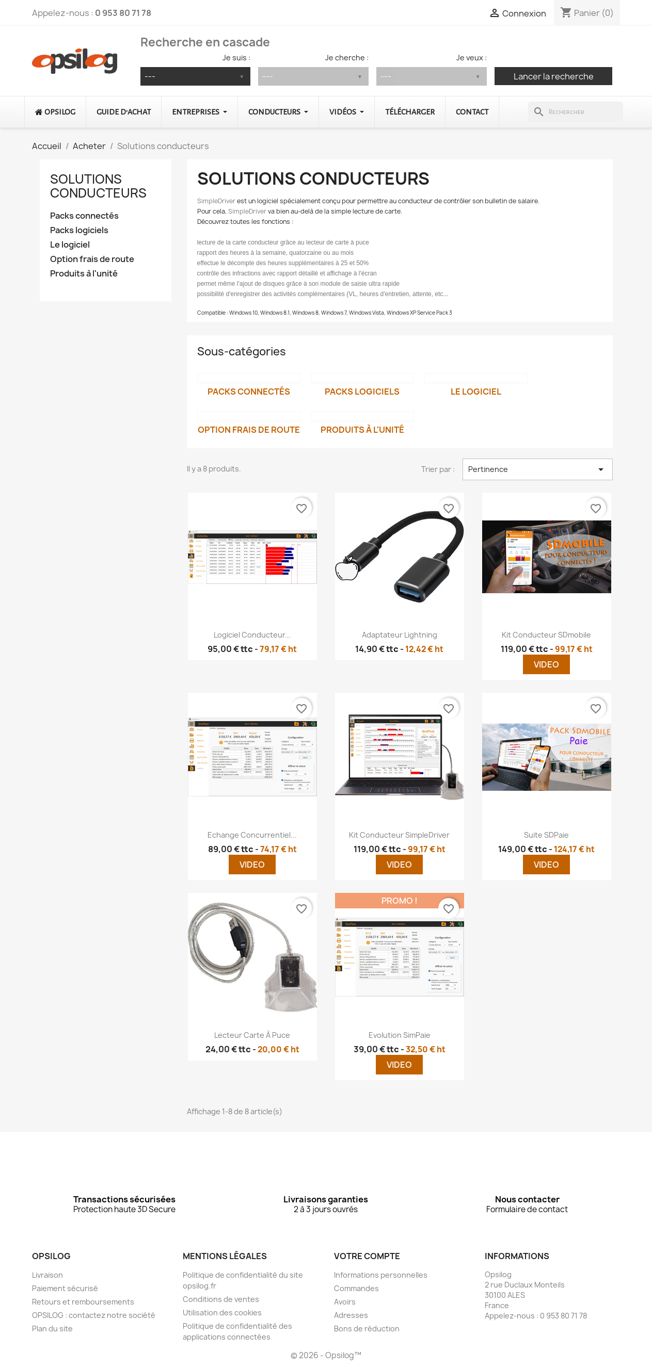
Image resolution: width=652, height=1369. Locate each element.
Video (546, 664)
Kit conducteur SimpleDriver (399, 835)
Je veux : (471, 57)
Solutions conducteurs (98, 185)
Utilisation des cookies (222, 1312)
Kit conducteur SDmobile (546, 635)
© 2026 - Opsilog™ (326, 1355)
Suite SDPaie (546, 835)
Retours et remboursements (83, 1302)
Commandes (356, 1288)
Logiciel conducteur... (252, 635)
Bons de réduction (367, 1328)
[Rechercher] (575, 112)
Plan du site (52, 1328)
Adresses (351, 1315)
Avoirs (345, 1302)
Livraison (47, 1275)
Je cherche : (347, 57)
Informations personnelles (380, 1275)
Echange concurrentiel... (252, 835)
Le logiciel (70, 244)
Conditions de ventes (221, 1299)
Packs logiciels (79, 230)
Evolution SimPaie (400, 1035)
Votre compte (367, 1256)
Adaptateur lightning (399, 635)
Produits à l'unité (84, 273)
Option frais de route (92, 259)
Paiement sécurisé (65, 1288)
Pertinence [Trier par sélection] (537, 469)
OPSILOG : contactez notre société (93, 1315)
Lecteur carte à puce (252, 1035)
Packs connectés (84, 215)
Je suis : (236, 57)
